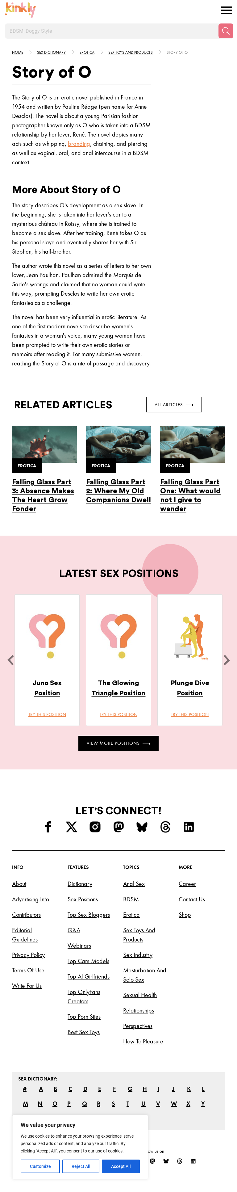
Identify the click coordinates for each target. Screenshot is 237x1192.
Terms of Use (28, 970)
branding (79, 144)
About (19, 884)
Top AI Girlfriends (89, 976)
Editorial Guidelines (25, 934)
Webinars (79, 945)
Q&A (74, 930)
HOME (17, 52)
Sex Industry (137, 955)
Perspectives (137, 1026)
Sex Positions (83, 899)
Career (187, 884)
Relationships (138, 1010)
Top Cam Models (88, 961)
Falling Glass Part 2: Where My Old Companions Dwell (118, 490)
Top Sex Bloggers (89, 915)
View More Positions (118, 743)
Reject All (81, 1166)
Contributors (26, 915)
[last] (10, 660)
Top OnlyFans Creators (84, 996)
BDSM (131, 899)
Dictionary (80, 884)
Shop (185, 915)
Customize (40, 1166)
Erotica (87, 52)
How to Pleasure (143, 1041)
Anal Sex (134, 884)
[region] (80, 1147)
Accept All (121, 1166)
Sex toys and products (130, 52)
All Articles (174, 405)
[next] (226, 660)
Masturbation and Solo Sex (144, 975)
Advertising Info (30, 899)
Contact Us (192, 899)
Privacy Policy (28, 955)
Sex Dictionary (51, 52)
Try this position (47, 714)
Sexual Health (140, 995)
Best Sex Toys (84, 1032)
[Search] (225, 30)
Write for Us (27, 986)
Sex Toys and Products (139, 934)
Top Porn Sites (84, 1017)
